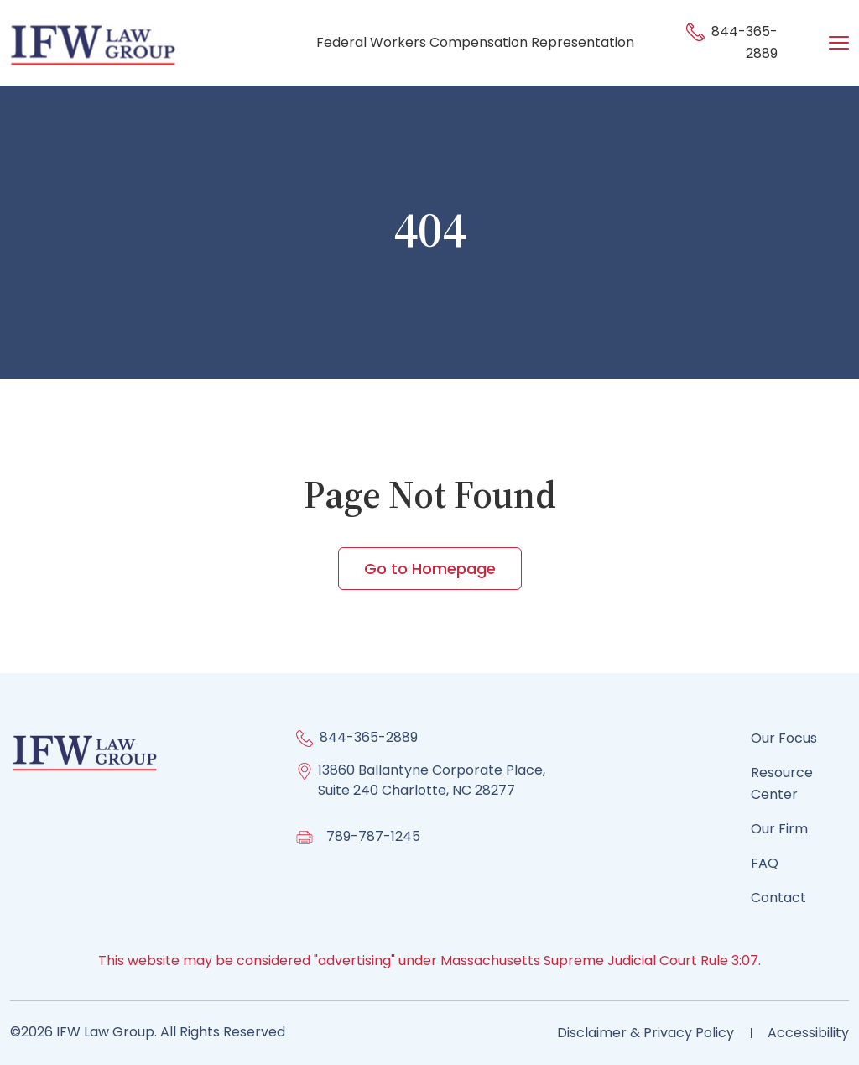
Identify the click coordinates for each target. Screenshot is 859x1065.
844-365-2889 (369, 737)
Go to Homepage (430, 568)
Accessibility (808, 1032)
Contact (778, 897)
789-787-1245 (373, 836)
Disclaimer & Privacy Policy (645, 1032)
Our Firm (779, 828)
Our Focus (784, 738)
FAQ (764, 863)
